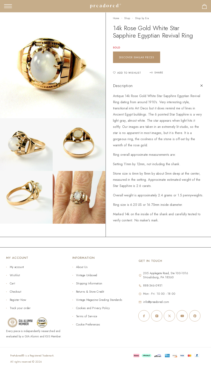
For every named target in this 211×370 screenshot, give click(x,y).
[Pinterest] (194, 315)
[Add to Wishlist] (127, 73)
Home (116, 18)
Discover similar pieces (136, 57)
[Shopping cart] (204, 7)
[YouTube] (182, 315)
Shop (127, 18)
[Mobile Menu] (8, 6)
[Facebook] (144, 315)
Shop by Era (142, 18)
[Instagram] (156, 315)
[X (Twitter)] (169, 315)
